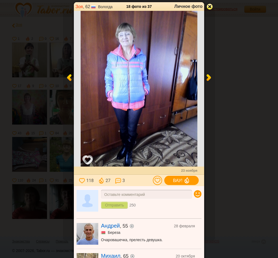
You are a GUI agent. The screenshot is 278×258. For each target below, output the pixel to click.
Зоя (79, 6)
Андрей (110, 225)
